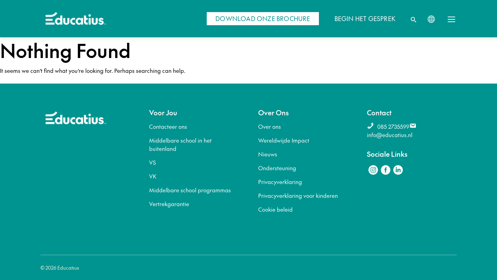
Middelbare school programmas (190, 190)
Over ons (269, 126)
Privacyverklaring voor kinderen (298, 195)
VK (152, 176)
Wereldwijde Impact (283, 140)
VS (152, 162)
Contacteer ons (168, 126)
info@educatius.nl (389, 134)
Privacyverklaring (280, 181)
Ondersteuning (277, 168)
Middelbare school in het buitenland (180, 144)
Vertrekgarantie (169, 203)
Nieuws (267, 154)
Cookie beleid (275, 209)
